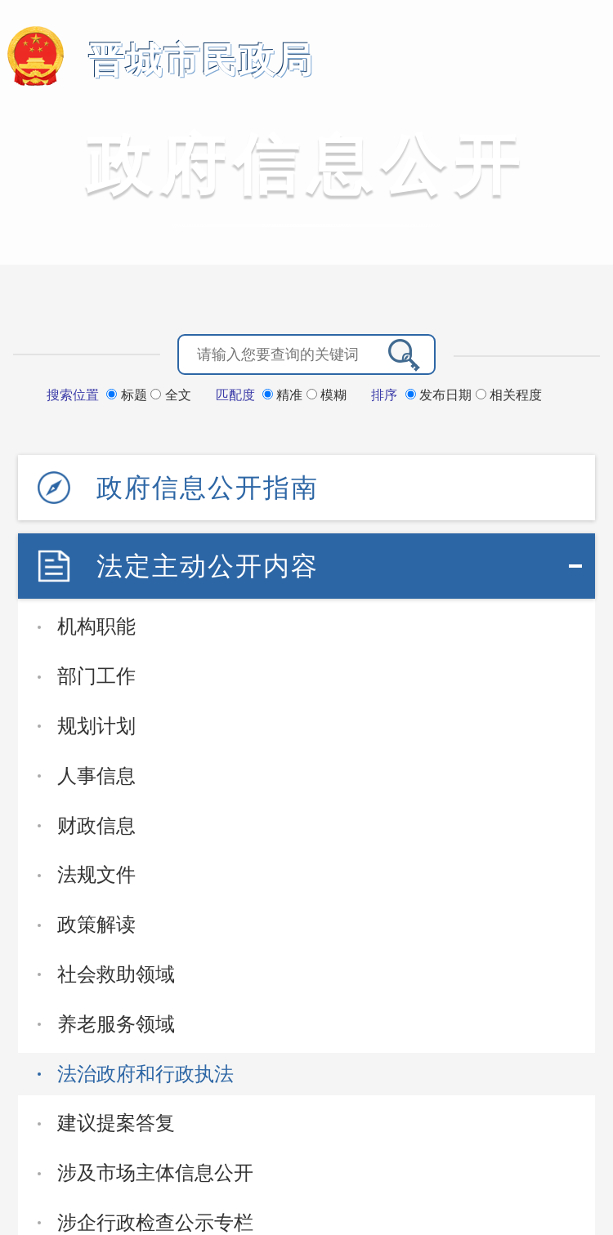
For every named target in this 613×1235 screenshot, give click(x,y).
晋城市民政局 (201, 60)
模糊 (326, 395)
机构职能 (96, 626)
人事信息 (96, 776)
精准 (284, 395)
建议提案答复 (116, 1123)
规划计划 (96, 726)
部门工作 (96, 676)
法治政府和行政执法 (145, 1074)
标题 (128, 395)
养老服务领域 (116, 1024)
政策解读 (96, 924)
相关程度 (509, 395)
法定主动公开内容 (207, 566)
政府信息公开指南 (207, 487)
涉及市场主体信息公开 (155, 1172)
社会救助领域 (116, 974)
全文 (170, 395)
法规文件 (96, 874)
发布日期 (440, 395)
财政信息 (96, 825)
